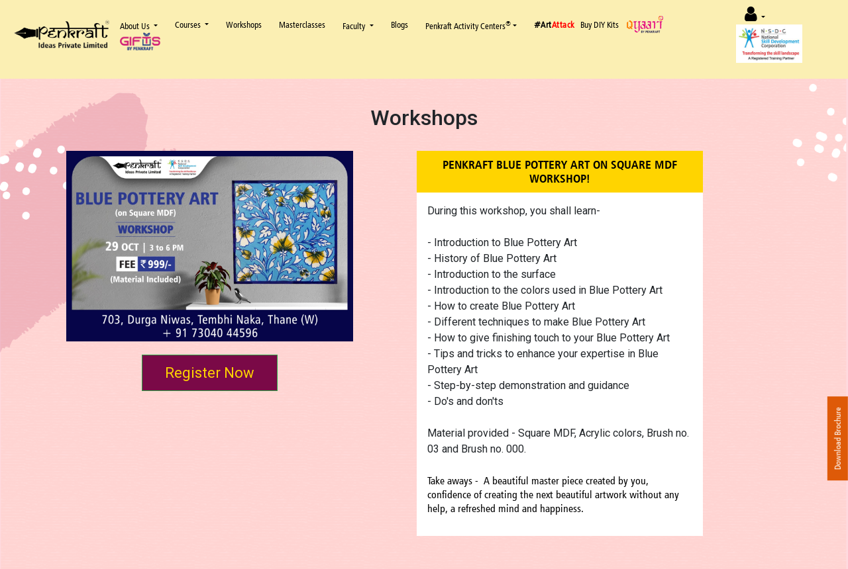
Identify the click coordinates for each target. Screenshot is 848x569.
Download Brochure (838, 438)
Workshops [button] (244, 24)
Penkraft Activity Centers (468, 25)
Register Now (209, 373)
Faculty (355, 26)
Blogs (399, 24)
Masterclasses (302, 24)
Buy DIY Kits (599, 24)
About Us (136, 26)
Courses (189, 24)
